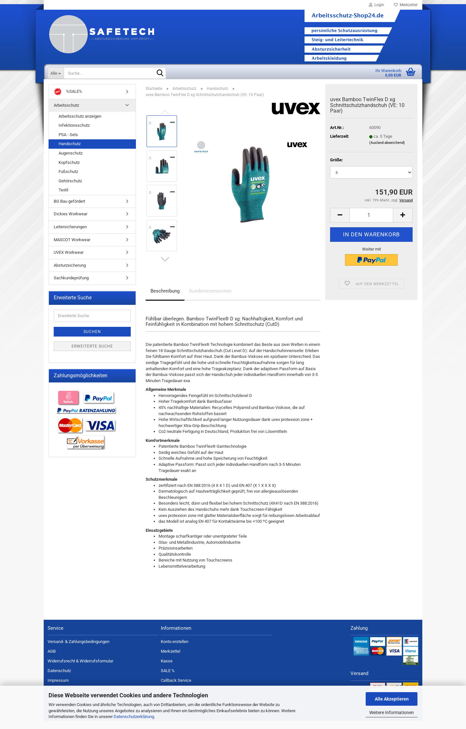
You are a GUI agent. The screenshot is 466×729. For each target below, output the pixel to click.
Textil (63, 198)
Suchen (92, 339)
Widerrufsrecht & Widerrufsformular (80, 669)
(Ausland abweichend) (387, 150)
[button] (165, 267)
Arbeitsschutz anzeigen (80, 124)
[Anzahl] (371, 223)
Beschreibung (165, 299)
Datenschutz (59, 678)
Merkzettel (405, 5)
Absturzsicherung (70, 273)
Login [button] (376, 5)
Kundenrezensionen (210, 299)
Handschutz (70, 151)
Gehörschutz (70, 189)
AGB (52, 659)
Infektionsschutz (74, 133)
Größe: (336, 167)
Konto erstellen (174, 649)
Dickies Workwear (70, 222)
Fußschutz (68, 179)
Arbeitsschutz (66, 113)
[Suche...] (56, 73)
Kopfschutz (69, 170)
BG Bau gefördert (69, 209)
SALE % (168, 678)
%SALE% (68, 100)
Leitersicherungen (70, 234)
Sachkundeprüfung (71, 286)
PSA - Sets (68, 142)
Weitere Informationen (391, 712)
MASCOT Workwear (72, 247)
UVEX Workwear (68, 260)
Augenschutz (71, 161)
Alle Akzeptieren (392, 699)
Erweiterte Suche (92, 354)
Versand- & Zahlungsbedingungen (78, 649)
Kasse (166, 669)
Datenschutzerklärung (134, 716)
